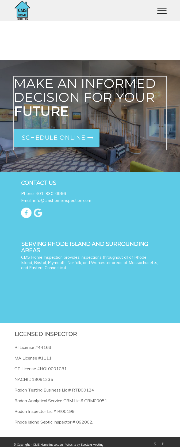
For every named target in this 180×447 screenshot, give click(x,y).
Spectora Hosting (92, 444)
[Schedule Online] (56, 138)
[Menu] (159, 10)
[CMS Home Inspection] (74, 10)
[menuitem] (159, 10)
